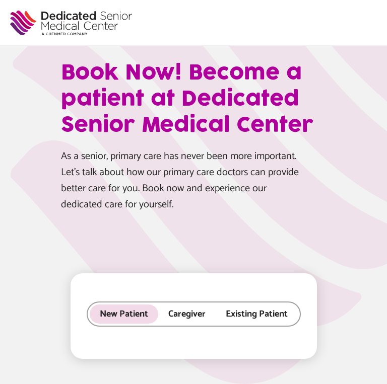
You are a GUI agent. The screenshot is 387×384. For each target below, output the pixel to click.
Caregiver (187, 314)
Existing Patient (257, 314)
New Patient (124, 314)
